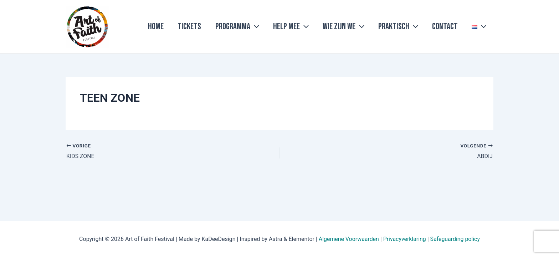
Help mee (305, 27)
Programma (255, 27)
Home (180, 26)
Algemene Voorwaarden (348, 239)
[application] (272, 27)
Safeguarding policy (455, 239)
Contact (450, 26)
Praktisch (406, 27)
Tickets (210, 26)
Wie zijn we (355, 27)
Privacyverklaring (404, 239)
